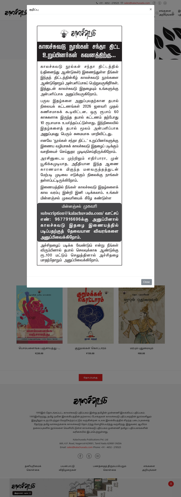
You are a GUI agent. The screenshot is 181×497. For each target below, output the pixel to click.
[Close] (150, 9)
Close (146, 282)
